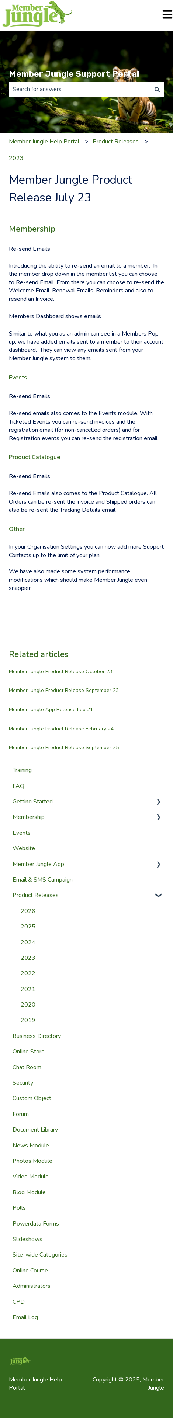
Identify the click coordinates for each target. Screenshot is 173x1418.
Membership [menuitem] (29, 817)
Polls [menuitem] (19, 1208)
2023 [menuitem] (28, 958)
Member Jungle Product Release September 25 (64, 747)
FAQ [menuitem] (18, 786)
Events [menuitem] (22, 833)
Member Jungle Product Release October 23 (60, 671)
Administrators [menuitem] (32, 1286)
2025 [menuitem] (28, 926)
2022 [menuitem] (28, 973)
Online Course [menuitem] (30, 1270)
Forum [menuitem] (21, 1114)
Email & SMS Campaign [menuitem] (43, 880)
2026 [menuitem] (28, 911)
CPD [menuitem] (19, 1302)
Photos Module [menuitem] (32, 1161)
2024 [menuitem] (28, 942)
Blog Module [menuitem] (29, 1192)
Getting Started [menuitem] (33, 801)
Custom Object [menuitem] (32, 1098)
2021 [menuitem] (28, 989)
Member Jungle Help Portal (44, 142)
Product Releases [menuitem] (36, 895)
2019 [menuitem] (28, 1020)
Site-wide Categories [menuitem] (40, 1255)
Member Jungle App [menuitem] (38, 864)
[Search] (157, 89)
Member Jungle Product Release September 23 (64, 690)
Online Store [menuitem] (29, 1051)
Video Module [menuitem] (31, 1176)
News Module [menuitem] (31, 1145)
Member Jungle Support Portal (74, 74)
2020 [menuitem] (28, 1005)
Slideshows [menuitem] (27, 1239)
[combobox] (79, 89)
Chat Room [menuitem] (27, 1067)
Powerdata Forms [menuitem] (36, 1224)
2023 (16, 158)
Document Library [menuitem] (35, 1130)
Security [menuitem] (23, 1083)
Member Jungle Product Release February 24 (61, 728)
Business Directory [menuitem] (37, 1036)
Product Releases (116, 142)
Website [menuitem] (24, 848)
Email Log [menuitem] (25, 1317)
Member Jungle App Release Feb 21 (51, 709)
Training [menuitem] (22, 770)
